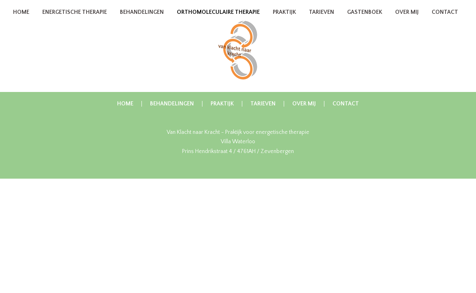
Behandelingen (142, 21)
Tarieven (321, 21)
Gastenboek (364, 21)
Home (21, 21)
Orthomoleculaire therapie (218, 21)
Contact (445, 21)
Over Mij (407, 21)
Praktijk (284, 21)
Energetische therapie (74, 21)
